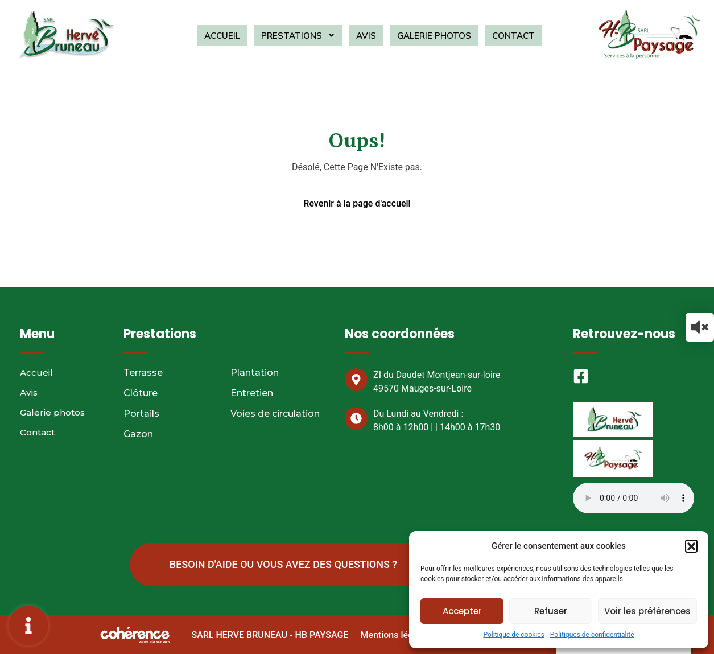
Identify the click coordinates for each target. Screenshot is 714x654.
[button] (691, 546)
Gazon (138, 434)
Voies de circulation (275, 413)
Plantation (254, 372)
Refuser (550, 611)
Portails (141, 413)
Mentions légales (394, 633)
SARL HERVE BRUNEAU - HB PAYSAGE (268, 633)
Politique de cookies (513, 635)
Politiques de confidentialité (592, 635)
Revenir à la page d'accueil (356, 203)
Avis (365, 35)
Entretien (251, 393)
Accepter (462, 611)
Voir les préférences (647, 611)
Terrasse (143, 372)
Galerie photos (429, 35)
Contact (505, 35)
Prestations (302, 35)
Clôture (140, 393)
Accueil (230, 35)
